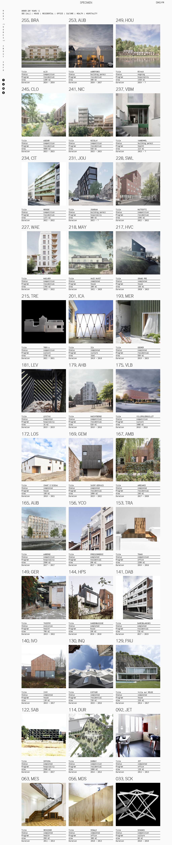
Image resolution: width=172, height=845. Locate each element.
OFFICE (60, 14)
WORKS (3, 32)
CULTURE (69, 14)
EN (158, 2)
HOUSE (36, 14)
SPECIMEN (86, 2)
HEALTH (80, 14)
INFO (3, 66)
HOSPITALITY (91, 14)
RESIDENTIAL (48, 14)
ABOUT (3, 51)
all (28, 14)
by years (33, 11)
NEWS (3, 15)
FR (163, 2)
